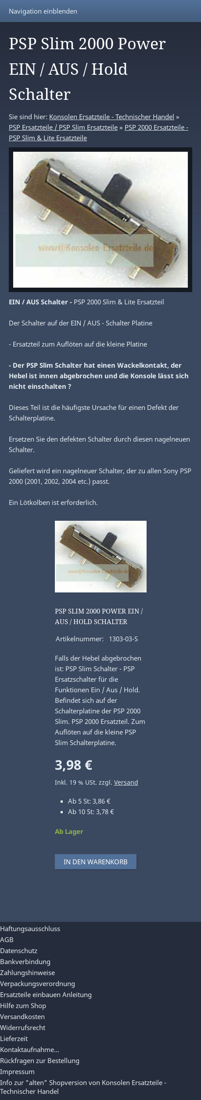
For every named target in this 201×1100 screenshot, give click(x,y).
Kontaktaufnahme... (29, 1049)
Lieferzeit (14, 1038)
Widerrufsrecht (22, 1027)
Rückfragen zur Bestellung (39, 1060)
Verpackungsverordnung (37, 983)
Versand (126, 782)
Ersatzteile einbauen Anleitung (46, 994)
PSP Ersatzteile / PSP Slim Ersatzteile (63, 127)
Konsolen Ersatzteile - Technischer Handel (111, 116)
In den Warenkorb (96, 861)
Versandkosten (22, 1016)
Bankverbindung (25, 961)
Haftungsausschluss (30, 928)
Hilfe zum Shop (23, 1005)
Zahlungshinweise (27, 972)
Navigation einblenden (43, 11)
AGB (7, 939)
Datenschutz (18, 950)
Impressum (17, 1071)
